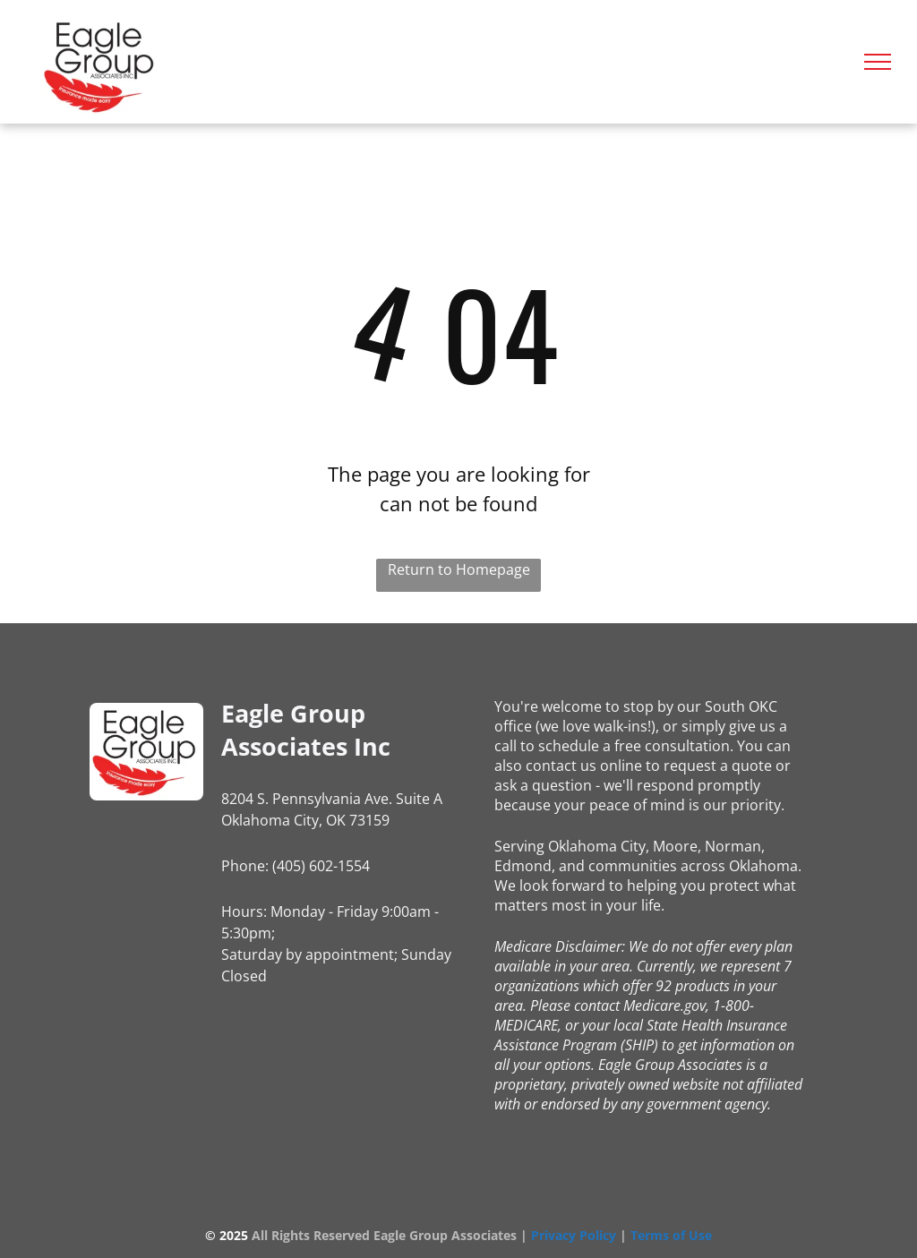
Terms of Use (671, 1235)
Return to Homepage (459, 569)
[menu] (877, 62)
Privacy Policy (573, 1235)
